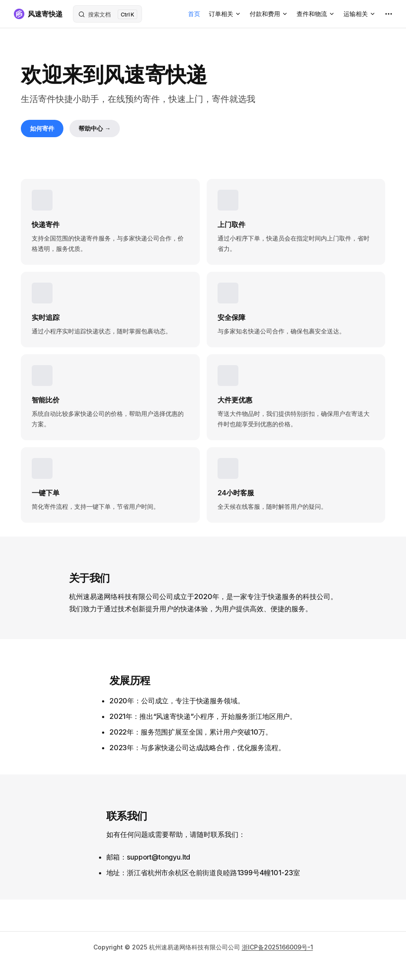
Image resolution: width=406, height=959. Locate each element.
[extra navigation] (388, 14)
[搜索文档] (107, 14)
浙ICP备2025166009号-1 (277, 947)
